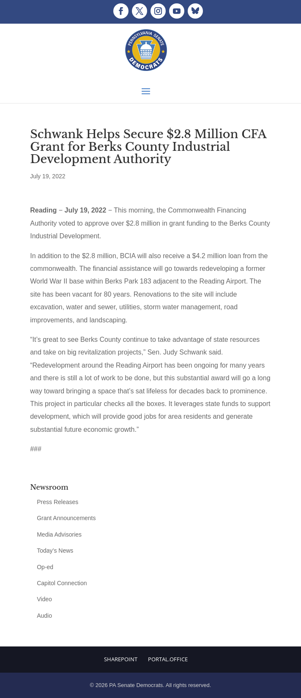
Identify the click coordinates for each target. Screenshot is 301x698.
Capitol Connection (62, 583)
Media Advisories (59, 534)
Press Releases (57, 502)
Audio (44, 615)
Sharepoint (120, 659)
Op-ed (45, 567)
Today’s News (55, 550)
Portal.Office (168, 659)
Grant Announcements (66, 518)
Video (44, 599)
